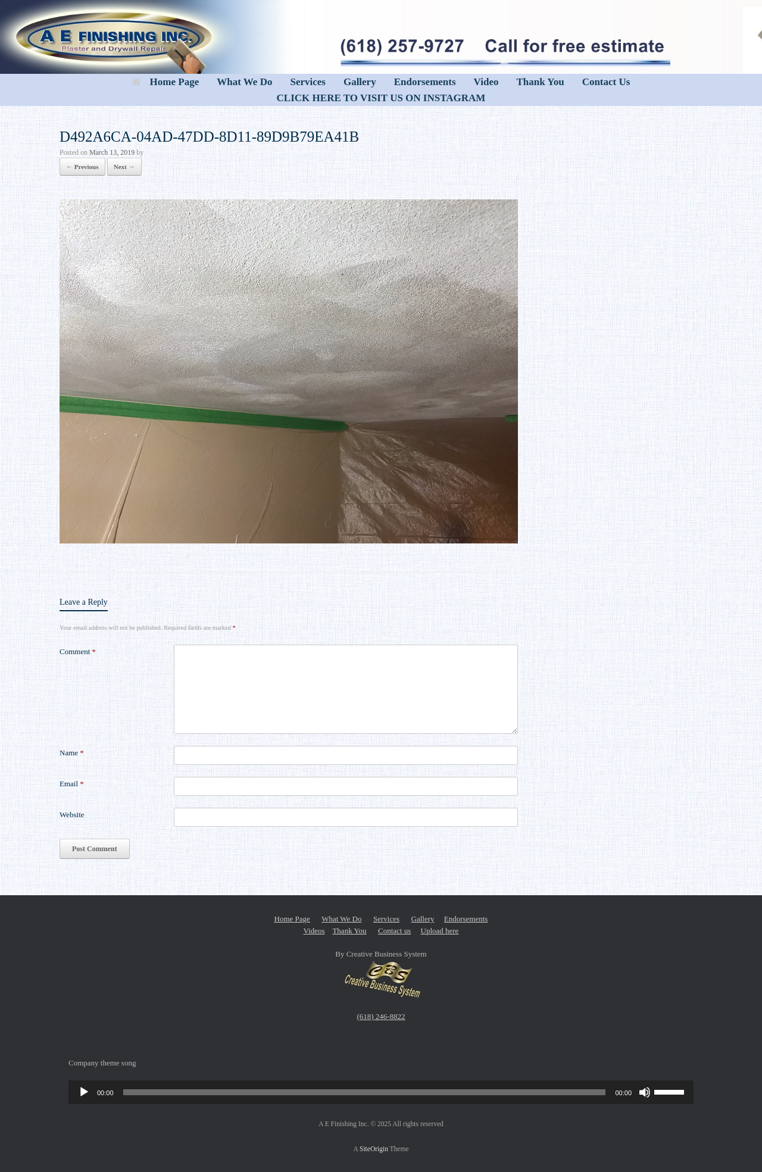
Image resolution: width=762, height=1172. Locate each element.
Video (486, 81)
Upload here (440, 930)
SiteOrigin (374, 1148)
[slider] (364, 1092)
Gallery (359, 81)
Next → (124, 166)
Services (307, 81)
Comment (78, 651)
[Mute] (645, 1092)
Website (72, 814)
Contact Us (606, 81)
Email (72, 783)
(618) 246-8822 (381, 1016)
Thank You (540, 81)
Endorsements (425, 81)
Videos (314, 930)
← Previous (82, 166)
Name (72, 752)
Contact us (394, 930)
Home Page (165, 81)
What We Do (244, 81)
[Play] (84, 1092)
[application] (381, 1092)
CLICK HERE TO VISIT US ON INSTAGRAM (381, 98)
